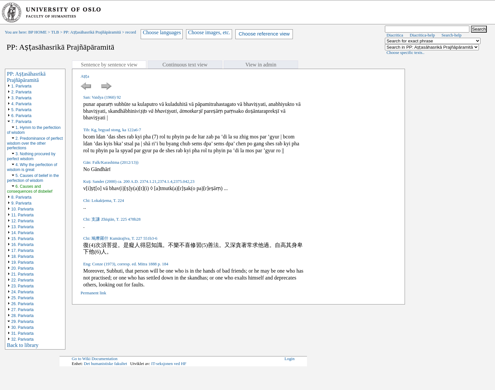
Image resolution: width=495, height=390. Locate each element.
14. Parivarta (22, 233)
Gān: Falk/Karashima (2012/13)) (110, 162)
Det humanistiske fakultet (105, 363)
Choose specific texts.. (405, 52)
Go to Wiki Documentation (94, 358)
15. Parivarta (22, 238)
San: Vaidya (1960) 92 (102, 97)
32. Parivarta (22, 339)
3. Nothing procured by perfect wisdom (31, 156)
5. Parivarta (21, 110)
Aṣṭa (85, 76)
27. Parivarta (22, 309)
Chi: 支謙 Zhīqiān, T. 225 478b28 (111, 219)
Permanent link (93, 293)
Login (290, 358)
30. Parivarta (22, 327)
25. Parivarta (22, 298)
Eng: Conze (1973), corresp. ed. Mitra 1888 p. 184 (125, 264)
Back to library (22, 345)
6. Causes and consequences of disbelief (29, 189)
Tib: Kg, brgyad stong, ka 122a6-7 (112, 130)
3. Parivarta (21, 98)
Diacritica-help (422, 35)
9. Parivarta (21, 203)
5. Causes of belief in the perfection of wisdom (33, 178)
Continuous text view (184, 64)
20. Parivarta (22, 268)
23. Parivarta (22, 286)
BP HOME (37, 32)
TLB (55, 32)
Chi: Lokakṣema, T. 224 (103, 200)
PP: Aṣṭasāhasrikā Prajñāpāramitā (92, 32)
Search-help (451, 35)
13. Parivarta (22, 227)
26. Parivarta (22, 304)
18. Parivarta (22, 256)
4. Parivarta (21, 104)
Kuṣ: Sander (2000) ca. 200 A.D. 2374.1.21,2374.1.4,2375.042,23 (138, 181)
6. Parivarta (21, 115)
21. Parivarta (22, 274)
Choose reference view (264, 34)
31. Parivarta (22, 333)
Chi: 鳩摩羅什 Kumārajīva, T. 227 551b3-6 (120, 238)
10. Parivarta (22, 209)
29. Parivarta (22, 321)
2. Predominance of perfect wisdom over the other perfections (35, 143)
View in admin (261, 64)
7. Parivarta (21, 121)
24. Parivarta (22, 292)
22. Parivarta (22, 280)
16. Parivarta (22, 244)
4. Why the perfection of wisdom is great (32, 167)
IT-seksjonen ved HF (168, 363)
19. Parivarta (22, 262)
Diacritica (395, 35)
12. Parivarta (22, 221)
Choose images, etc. (209, 32)
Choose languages (162, 32)
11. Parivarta (22, 215)
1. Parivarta (21, 86)
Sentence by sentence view (109, 64)
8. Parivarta (21, 197)
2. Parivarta (21, 92)
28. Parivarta (22, 315)
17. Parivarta (22, 250)
